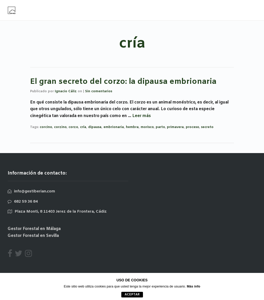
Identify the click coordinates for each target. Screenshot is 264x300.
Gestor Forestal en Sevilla (33, 235)
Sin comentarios (98, 91)
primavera (175, 127)
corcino (46, 127)
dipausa (94, 127)
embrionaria (113, 127)
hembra (132, 127)
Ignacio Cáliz (66, 91)
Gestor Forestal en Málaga (34, 229)
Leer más (141, 116)
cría (83, 127)
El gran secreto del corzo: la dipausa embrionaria (123, 82)
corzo (73, 127)
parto (160, 127)
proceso (192, 127)
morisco (147, 127)
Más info (193, 286)
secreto (207, 127)
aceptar (132, 295)
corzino (60, 127)
